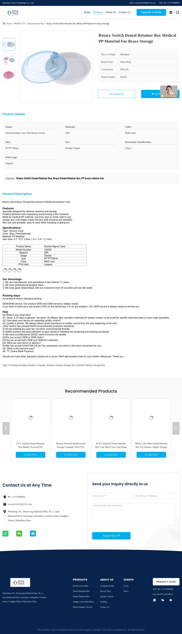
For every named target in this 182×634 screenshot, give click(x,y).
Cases (126, 586)
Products (98, 12)
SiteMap (103, 602)
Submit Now (111, 535)
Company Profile (107, 586)
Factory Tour (105, 591)
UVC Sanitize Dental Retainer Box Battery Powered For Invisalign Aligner (30, 447)
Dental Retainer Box (35, 24)
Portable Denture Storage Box (91, 365)
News (126, 591)
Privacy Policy (43, 630)
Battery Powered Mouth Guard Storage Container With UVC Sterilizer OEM (70, 447)
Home (87, 12)
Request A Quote (151, 12)
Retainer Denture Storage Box (61, 365)
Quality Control (106, 596)
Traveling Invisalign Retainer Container (27, 365)
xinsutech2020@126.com (20, 504)
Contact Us (125, 12)
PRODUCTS (19, 24)
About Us (111, 12)
